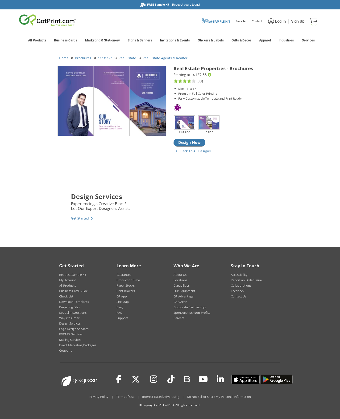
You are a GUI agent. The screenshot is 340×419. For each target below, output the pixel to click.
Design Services (70, 323)
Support (122, 318)
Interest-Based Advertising (160, 397)
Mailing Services (70, 340)
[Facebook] (119, 379)
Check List (66, 296)
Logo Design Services (73, 329)
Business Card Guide (73, 291)
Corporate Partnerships (190, 307)
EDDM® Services (71, 334)
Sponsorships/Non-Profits (192, 312)
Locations (180, 280)
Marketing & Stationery (102, 40)
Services (308, 40)
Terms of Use (125, 397)
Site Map (122, 302)
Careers (179, 318)
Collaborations (241, 285)
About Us (180, 275)
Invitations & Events (175, 40)
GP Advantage (183, 296)
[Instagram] (153, 379)
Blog (119, 307)
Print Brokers (125, 291)
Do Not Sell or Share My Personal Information (219, 397)
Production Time (128, 280)
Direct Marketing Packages (77, 345)
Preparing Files (69, 307)
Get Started (80, 218)
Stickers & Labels (211, 40)
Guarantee (123, 275)
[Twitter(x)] (135, 379)
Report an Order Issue (246, 280)
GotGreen (180, 302)
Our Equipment (184, 291)
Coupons (65, 350)
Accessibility (239, 275)
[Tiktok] (171, 379)
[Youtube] (203, 379)
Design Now (189, 142)
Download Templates (74, 302)
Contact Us (238, 296)
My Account (67, 280)
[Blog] (187, 378)
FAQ (119, 312)
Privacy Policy (98, 397)
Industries (286, 40)
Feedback (237, 291)
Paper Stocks (125, 285)
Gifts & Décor (241, 40)
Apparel (265, 40)
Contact (257, 21)
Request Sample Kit (72, 275)
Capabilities (182, 285)
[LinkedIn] (220, 379)
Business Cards (65, 40)
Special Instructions (73, 312)
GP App (121, 296)
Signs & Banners (140, 40)
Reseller (241, 21)
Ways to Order (69, 318)
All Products (37, 40)
